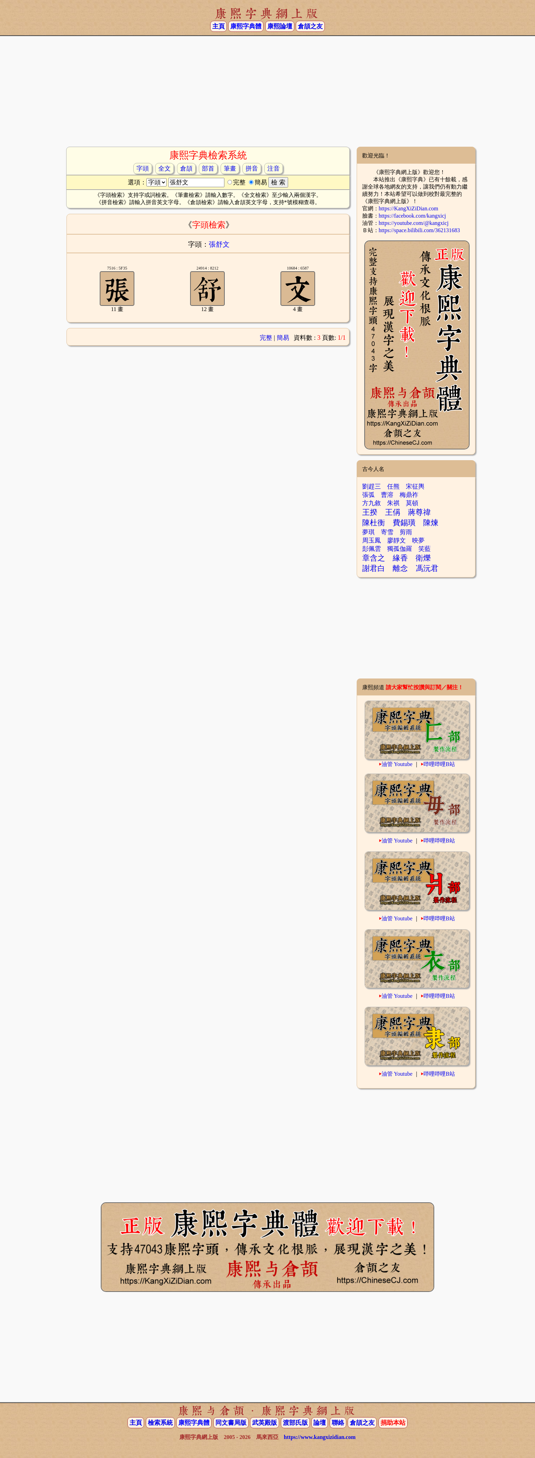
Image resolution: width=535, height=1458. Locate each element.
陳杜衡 (373, 522)
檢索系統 (160, 1422)
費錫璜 (404, 522)
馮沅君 (427, 568)
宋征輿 (415, 486)
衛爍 (423, 558)
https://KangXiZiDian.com (408, 208)
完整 (266, 337)
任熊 (393, 486)
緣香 (400, 558)
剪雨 (406, 532)
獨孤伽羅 (399, 548)
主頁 (218, 26)
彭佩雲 (371, 548)
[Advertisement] (267, 91)
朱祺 (393, 503)
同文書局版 (231, 1422)
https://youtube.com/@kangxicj (414, 223)
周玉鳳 (371, 540)
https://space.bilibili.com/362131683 (419, 230)
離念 (400, 568)
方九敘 (371, 503)
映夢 (418, 540)
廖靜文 (396, 540)
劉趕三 (371, 486)
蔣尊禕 (419, 512)
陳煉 (430, 522)
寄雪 (387, 532)
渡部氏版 (295, 1422)
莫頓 (412, 503)
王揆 (369, 512)
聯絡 (338, 1422)
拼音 (252, 168)
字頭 (142, 168)
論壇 (319, 1422)
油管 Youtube (397, 764)
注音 (273, 168)
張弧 (368, 494)
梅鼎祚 (409, 494)
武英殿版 (264, 1422)
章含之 (373, 558)
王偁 (392, 512)
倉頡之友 (310, 26)
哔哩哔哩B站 (439, 764)
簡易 (283, 337)
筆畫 (230, 168)
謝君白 (373, 568)
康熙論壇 (279, 26)
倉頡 (186, 168)
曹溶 (387, 494)
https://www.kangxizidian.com (320, 1437)
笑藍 (424, 548)
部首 (208, 168)
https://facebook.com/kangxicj (412, 216)
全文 (164, 168)
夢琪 (368, 532)
